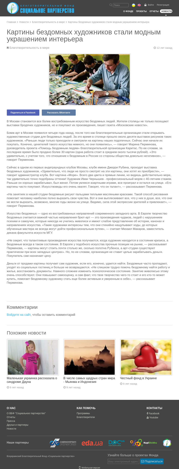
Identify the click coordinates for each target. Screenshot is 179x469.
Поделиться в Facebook (23, 112)
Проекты (141, 11)
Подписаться (152, 461)
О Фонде (128, 11)
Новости (166, 11)
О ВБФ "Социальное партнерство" (26, 413)
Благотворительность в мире (48, 22)
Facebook (153, 413)
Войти (151, 5)
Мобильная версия (89, 468)
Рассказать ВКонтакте (58, 112)
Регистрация (163, 5)
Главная (11, 22)
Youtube (152, 417)
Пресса (11, 421)
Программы (83, 413)
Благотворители (86, 417)
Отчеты (154, 11)
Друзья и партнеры (17, 424)
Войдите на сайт (19, 315)
